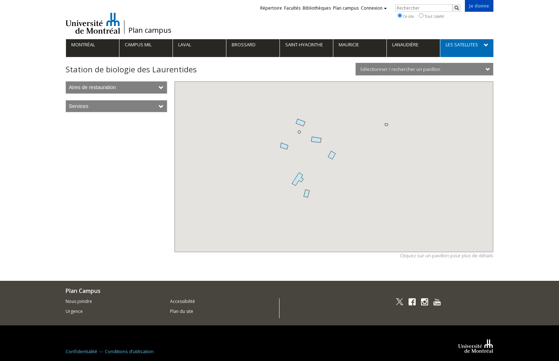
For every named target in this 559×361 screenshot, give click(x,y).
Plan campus (149, 30)
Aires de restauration (116, 87)
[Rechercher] (456, 8)
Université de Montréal (93, 23)
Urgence (74, 311)
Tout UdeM (431, 16)
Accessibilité (182, 301)
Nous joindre (79, 301)
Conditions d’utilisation (129, 351)
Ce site (406, 16)
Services (116, 106)
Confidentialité (81, 351)
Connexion (374, 8)
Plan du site (181, 311)
